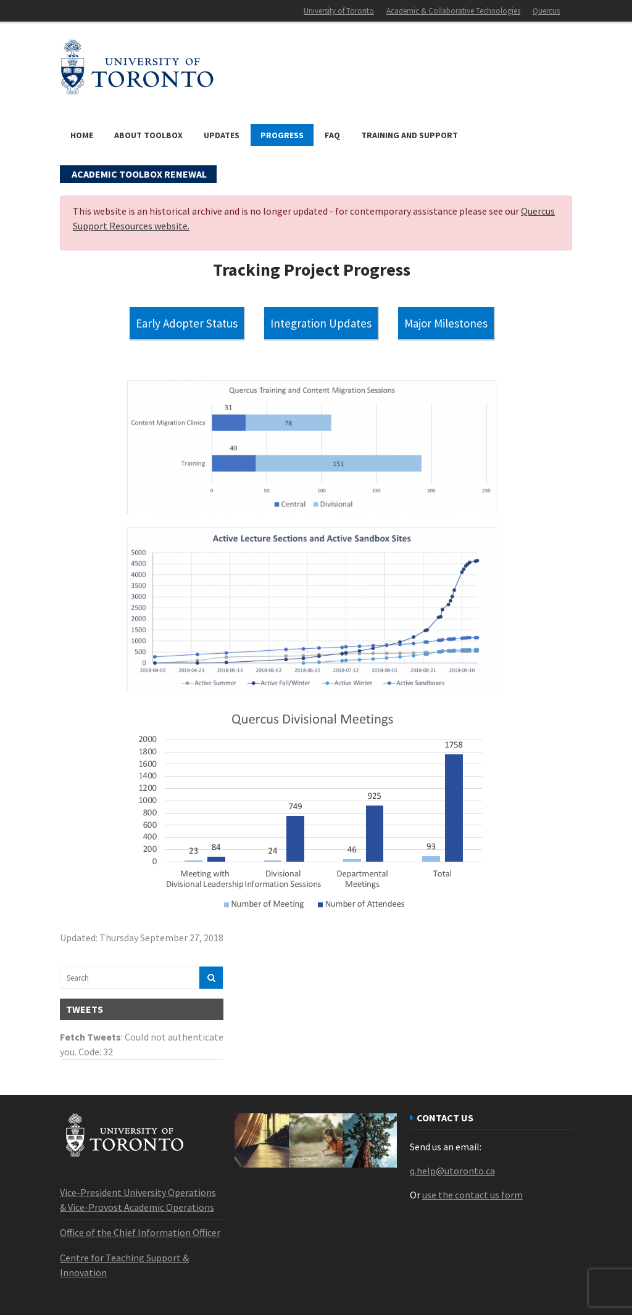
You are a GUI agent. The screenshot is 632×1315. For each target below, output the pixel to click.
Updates (221, 135)
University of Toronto (339, 11)
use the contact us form (472, 1195)
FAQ (332, 135)
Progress (282, 135)
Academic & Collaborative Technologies (453, 11)
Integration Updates (321, 323)
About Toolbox (148, 135)
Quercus (546, 11)
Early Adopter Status (187, 323)
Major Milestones (446, 323)
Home (81, 135)
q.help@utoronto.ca (452, 1171)
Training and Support (409, 135)
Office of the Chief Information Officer (140, 1232)
